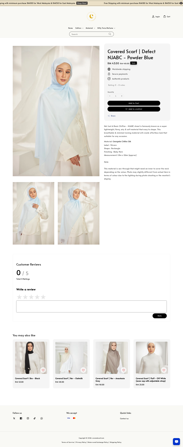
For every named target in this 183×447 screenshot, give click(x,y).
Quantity (111, 92)
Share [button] (111, 116)
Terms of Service (68, 442)
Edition (78, 28)
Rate (160, 315)
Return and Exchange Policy (98, 442)
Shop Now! (84, 3)
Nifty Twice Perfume (105, 28)
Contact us (124, 419)
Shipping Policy (115, 442)
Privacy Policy (81, 442)
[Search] (110, 34)
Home (70, 28)
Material (89, 28)
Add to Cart (134, 103)
